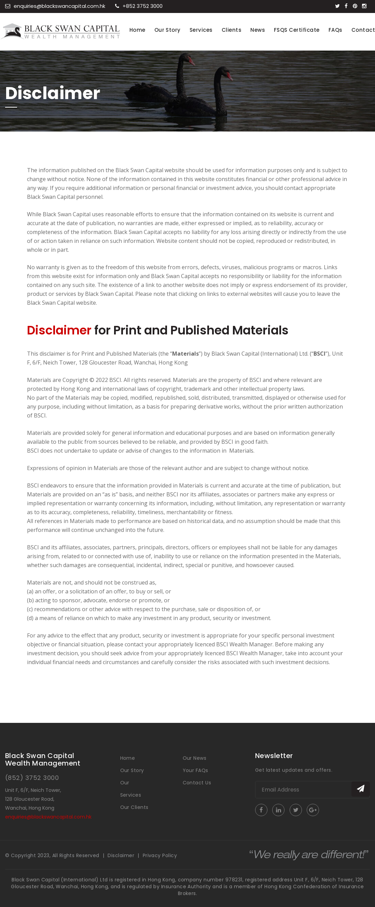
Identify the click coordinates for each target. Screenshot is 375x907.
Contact (363, 30)
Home (137, 30)
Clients (231, 30)
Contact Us (197, 782)
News (257, 30)
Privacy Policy (160, 855)
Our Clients (134, 807)
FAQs (336, 30)
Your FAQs (195, 770)
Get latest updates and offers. (293, 770)
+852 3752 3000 (139, 6)
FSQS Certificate (297, 30)
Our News (195, 758)
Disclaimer (121, 855)
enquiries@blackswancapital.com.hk (55, 6)
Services (201, 30)
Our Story (167, 30)
